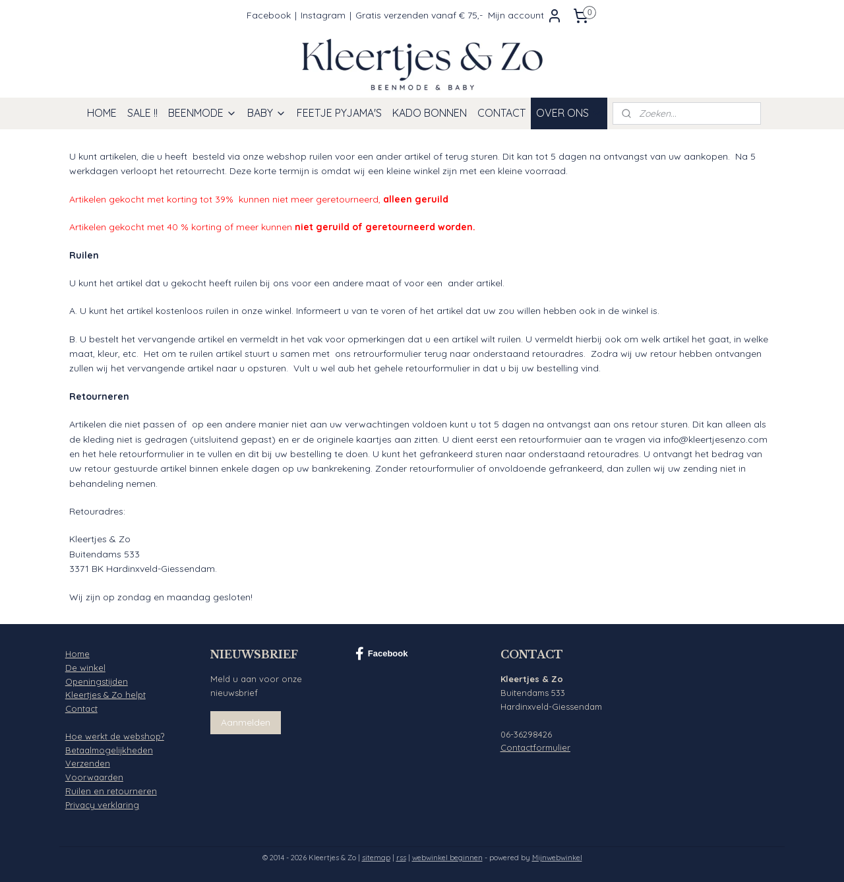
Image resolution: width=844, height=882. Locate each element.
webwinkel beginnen (447, 857)
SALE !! (142, 112)
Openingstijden (96, 681)
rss (401, 857)
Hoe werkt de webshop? (114, 736)
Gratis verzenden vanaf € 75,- (419, 15)
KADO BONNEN (429, 112)
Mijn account (525, 16)
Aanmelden (245, 722)
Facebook (269, 15)
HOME (102, 112)
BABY (266, 112)
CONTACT (501, 112)
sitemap (376, 857)
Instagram (323, 15)
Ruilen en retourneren (111, 791)
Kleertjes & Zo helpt (105, 694)
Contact (81, 708)
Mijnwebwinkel (557, 857)
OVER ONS (569, 112)
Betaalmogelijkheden (109, 750)
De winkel (85, 667)
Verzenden (87, 763)
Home (77, 653)
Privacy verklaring (102, 805)
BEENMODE (202, 112)
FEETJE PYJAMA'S (339, 112)
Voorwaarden (94, 777)
